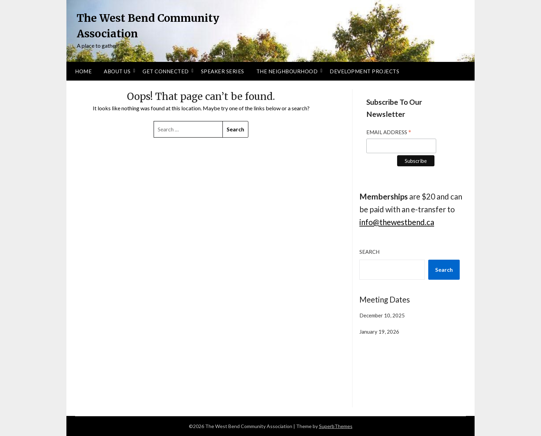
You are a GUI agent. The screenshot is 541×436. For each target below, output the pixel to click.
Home (83, 71)
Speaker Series (222, 71)
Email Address (388, 133)
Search (369, 252)
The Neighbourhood (287, 71)
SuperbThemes (335, 426)
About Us (117, 71)
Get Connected (166, 71)
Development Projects (364, 71)
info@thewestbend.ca (396, 222)
